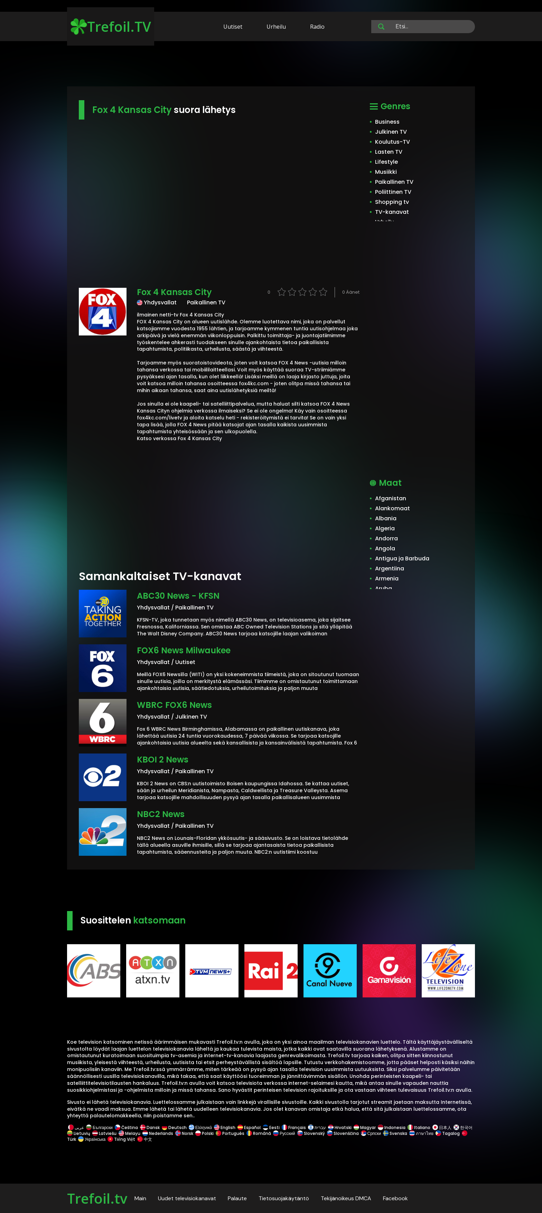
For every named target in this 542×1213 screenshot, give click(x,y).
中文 (144, 1139)
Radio (317, 26)
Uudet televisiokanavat (187, 1198)
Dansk (150, 1127)
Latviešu (104, 1133)
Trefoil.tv (97, 1198)
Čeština (126, 1127)
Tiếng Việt (121, 1139)
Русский (284, 1133)
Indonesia (391, 1127)
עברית (317, 1127)
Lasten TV (388, 152)
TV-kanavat (392, 212)
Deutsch (174, 1127)
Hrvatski (340, 1127)
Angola (385, 548)
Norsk (184, 1133)
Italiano (418, 1127)
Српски (371, 1133)
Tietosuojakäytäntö (284, 1198)
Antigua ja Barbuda (402, 558)
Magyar (365, 1127)
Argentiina (389, 568)
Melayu (129, 1133)
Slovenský (311, 1133)
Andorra (386, 538)
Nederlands (157, 1133)
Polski (204, 1133)
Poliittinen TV (393, 192)
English (224, 1127)
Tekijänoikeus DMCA (346, 1198)
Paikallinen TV (394, 182)
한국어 (463, 1127)
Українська (91, 1139)
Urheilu (276, 26)
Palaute (237, 1198)
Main (140, 1198)
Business (387, 122)
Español (249, 1127)
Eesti (271, 1127)
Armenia (387, 578)
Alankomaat (392, 508)
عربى (76, 1127)
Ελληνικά (200, 1127)
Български (99, 1127)
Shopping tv (392, 202)
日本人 (441, 1127)
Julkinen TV (391, 132)
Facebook (395, 1198)
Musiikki (386, 172)
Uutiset (232, 26)
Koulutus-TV (392, 142)
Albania (385, 518)
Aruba (383, 589)
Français (294, 1127)
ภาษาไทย (421, 1133)
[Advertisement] (271, 64)
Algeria (385, 528)
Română (258, 1133)
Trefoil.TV (111, 26)
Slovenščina (343, 1133)
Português (230, 1133)
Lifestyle (386, 162)
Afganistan (390, 498)
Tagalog (447, 1133)
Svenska (395, 1133)
